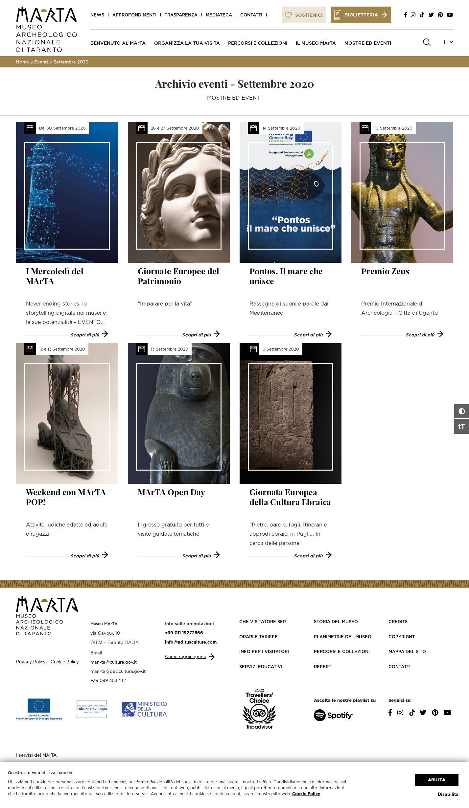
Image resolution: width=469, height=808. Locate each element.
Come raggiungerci (185, 656)
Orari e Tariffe (258, 636)
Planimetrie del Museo (342, 636)
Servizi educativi (260, 666)
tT (461, 426)
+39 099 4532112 (108, 680)
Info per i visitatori (264, 651)
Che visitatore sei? (263, 621)
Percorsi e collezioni (342, 651)
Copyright (401, 636)
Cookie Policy (306, 794)
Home (22, 62)
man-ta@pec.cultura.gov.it (118, 671)
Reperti (323, 666)
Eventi (41, 62)
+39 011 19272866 (184, 632)
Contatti (251, 14)
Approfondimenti (134, 14)
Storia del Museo (336, 621)
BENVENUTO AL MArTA (118, 42)
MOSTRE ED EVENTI (367, 42)
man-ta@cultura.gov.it (113, 662)
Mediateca (219, 14)
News (97, 14)
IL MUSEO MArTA (316, 42)
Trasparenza (181, 14)
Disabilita (448, 794)
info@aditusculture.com (191, 642)
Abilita (436, 779)
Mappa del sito (407, 651)
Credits (398, 621)
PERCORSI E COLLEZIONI (257, 42)
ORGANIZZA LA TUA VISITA (187, 42)
